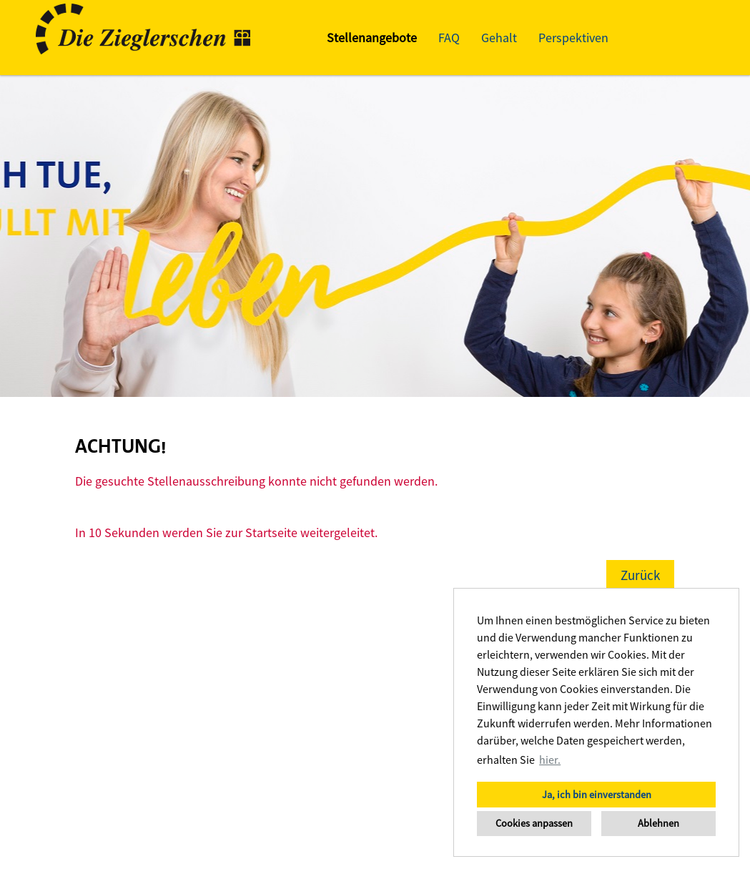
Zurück (640, 575)
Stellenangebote (372, 37)
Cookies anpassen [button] (534, 823)
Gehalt (499, 37)
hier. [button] (550, 759)
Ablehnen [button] (658, 823)
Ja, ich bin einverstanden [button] (596, 794)
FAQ (449, 37)
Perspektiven (573, 37)
